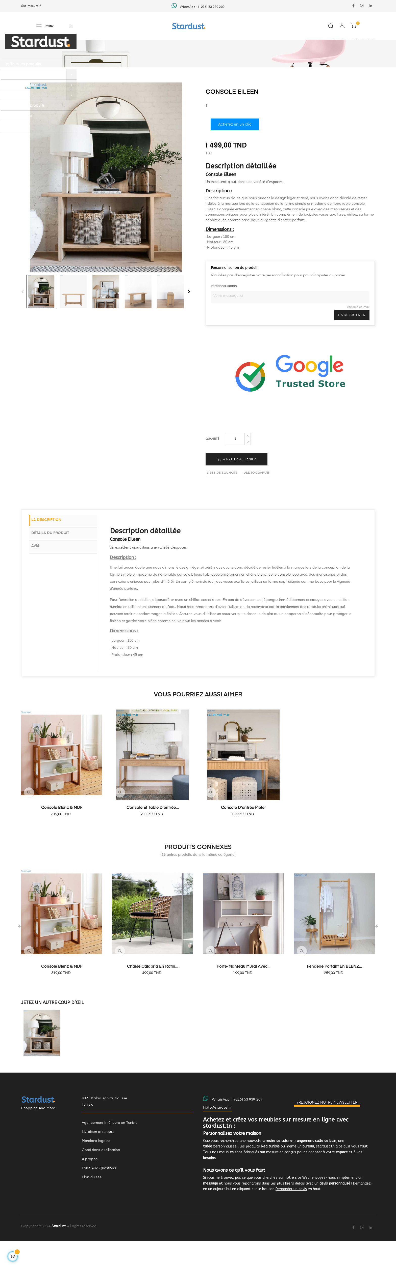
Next (189, 319)
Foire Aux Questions (99, 1196)
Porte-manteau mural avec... (243, 995)
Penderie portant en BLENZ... (334, 995)
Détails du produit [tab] (56, 561)
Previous (22, 319)
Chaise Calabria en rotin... (152, 995)
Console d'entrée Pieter (243, 836)
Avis (41, 573)
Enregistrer (351, 343)
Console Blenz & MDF (61, 836)
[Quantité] (235, 467)
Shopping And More (38, 1136)
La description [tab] (52, 548)
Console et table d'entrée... (153, 836)
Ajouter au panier (236, 487)
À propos (89, 1187)
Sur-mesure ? (31, 6)
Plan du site (92, 1205)
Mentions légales (96, 1169)
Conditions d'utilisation (101, 1178)
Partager (207, 134)
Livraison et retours (98, 1160)
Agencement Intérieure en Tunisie (109, 1151)
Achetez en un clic (235, 153)
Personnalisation (224, 314)
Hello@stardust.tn (217, 1135)
